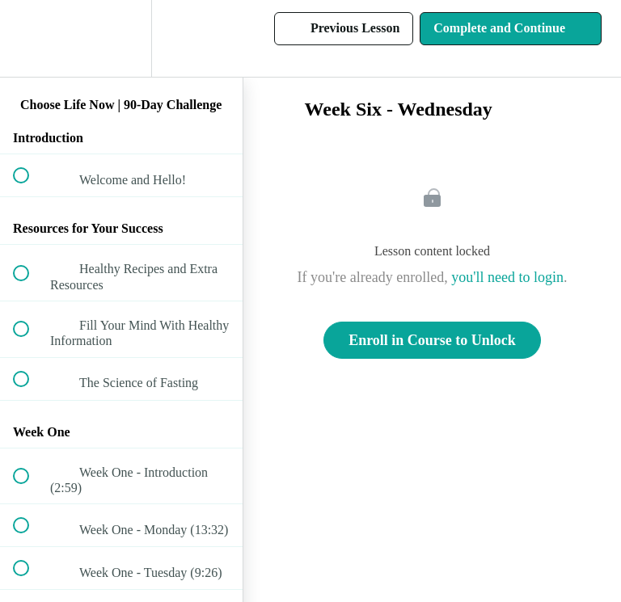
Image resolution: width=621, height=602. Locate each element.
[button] (30, 38)
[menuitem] (121, 38)
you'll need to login (507, 277)
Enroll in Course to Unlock (432, 340)
